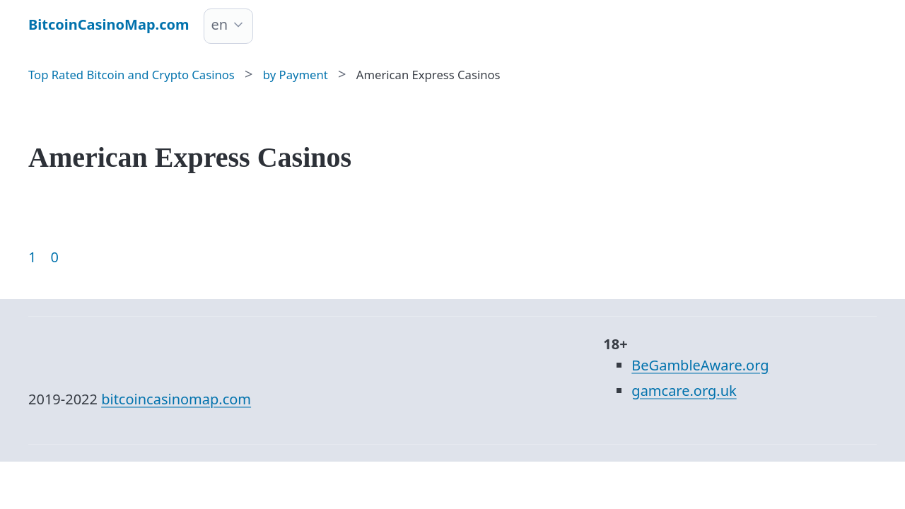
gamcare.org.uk (683, 390)
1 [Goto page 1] (32, 257)
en (219, 24)
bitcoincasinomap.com (176, 399)
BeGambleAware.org (700, 365)
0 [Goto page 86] (54, 257)
